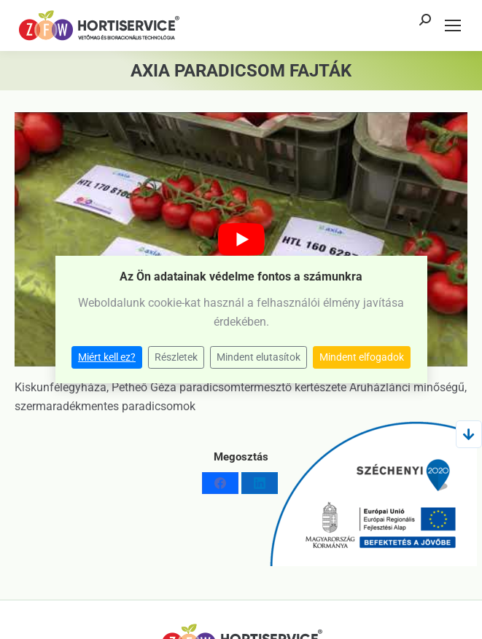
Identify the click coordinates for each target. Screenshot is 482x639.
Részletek (176, 357)
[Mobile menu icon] (452, 25)
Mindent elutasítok (258, 357)
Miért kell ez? (107, 357)
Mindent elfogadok (361, 357)
